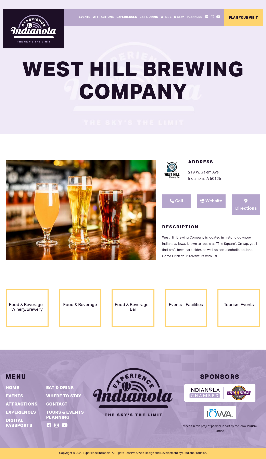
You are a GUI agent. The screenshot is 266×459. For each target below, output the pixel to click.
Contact (56, 404)
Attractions (103, 17)
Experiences (126, 17)
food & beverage (80, 305)
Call (176, 201)
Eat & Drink (149, 17)
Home (12, 388)
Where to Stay (172, 17)
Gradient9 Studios (194, 453)
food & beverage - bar (133, 307)
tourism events (239, 305)
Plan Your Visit (243, 17)
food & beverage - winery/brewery (27, 307)
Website (211, 201)
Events (84, 17)
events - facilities (186, 305)
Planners (194, 17)
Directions (246, 204)
